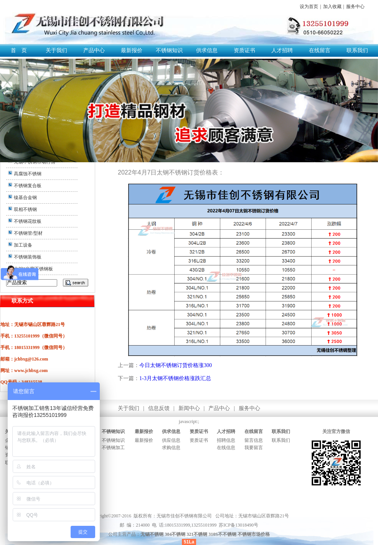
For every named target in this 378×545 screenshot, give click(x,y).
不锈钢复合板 (27, 185)
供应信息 (171, 440)
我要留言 (253, 447)
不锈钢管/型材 (28, 233)
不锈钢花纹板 (27, 221)
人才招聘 (282, 50)
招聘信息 (226, 440)
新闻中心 (189, 408)
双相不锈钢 (25, 209)
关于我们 (56, 50)
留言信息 (253, 440)
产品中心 (94, 50)
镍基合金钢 (25, 197)
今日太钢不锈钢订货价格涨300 (175, 365)
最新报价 (131, 50)
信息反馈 (159, 408)
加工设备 (23, 245)
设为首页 (309, 6)
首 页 (19, 50)
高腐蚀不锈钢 (27, 173)
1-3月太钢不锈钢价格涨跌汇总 (175, 378)
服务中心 (355, 6)
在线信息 (226, 447)
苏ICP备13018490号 (238, 525)
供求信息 (207, 50)
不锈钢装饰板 (27, 257)
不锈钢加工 (113, 447)
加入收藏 (332, 6)
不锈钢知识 (169, 50)
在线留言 (319, 50)
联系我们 (357, 50)
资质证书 (244, 50)
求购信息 (171, 447)
